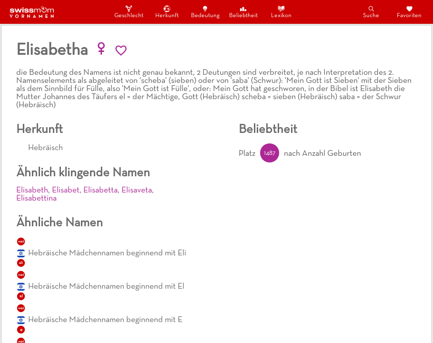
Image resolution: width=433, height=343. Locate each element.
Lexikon (281, 12)
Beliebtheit (243, 12)
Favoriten (409, 12)
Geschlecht (129, 12)
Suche (371, 12)
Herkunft (167, 12)
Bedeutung (205, 12)
